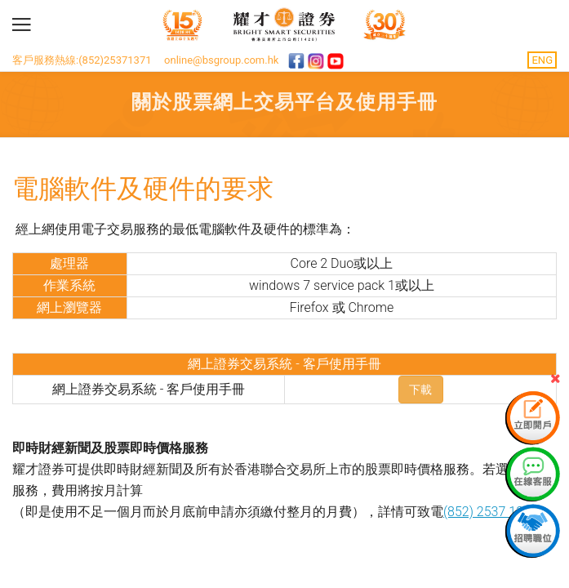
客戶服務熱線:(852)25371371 (82, 60)
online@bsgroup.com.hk (221, 60)
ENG (542, 60)
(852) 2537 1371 (490, 511)
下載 (421, 389)
